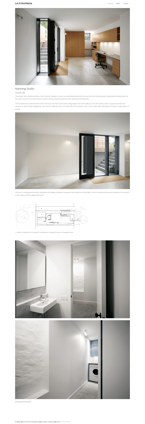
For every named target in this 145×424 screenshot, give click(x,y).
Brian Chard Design (65, 421)
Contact (125, 3)
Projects (110, 3)
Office (118, 3)
